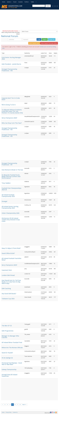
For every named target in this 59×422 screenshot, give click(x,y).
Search (48, 6)
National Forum (9, 36)
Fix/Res (27, 2)
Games (9, 2)
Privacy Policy (9, 412)
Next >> (24, 404)
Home (3, 2)
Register (45, 39)
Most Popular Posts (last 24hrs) (49, 43)
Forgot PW (51, 39)
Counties (20, 2)
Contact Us (15, 412)
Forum (14, 2)
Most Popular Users (34, 43)
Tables (32, 2)
